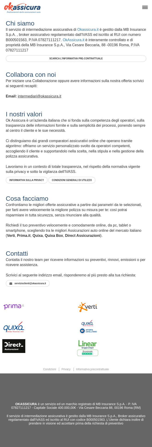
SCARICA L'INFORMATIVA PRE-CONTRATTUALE (76, 58)
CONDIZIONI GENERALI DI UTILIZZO (72, 180)
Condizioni (49, 369)
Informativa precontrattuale (92, 369)
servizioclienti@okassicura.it (27, 283)
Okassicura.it (87, 30)
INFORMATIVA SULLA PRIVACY (26, 180)
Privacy (65, 369)
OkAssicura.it (73, 40)
